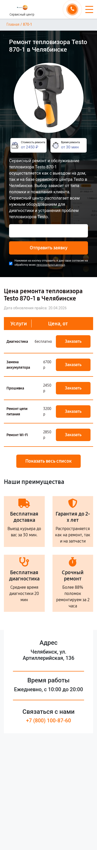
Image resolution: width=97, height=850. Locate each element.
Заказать (73, 341)
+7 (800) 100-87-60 (48, 720)
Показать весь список (48, 461)
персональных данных (50, 264)
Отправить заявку (49, 248)
